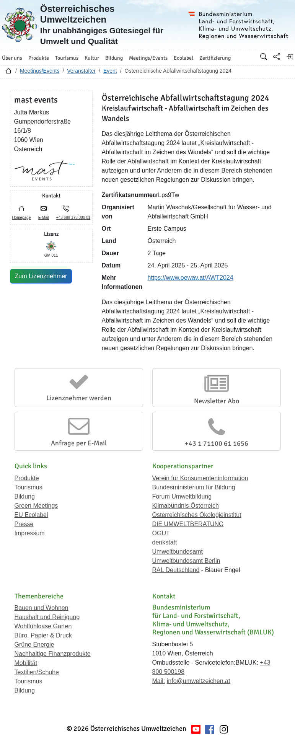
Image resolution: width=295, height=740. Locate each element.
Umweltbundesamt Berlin (186, 560)
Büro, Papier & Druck (43, 635)
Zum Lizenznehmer (41, 276)
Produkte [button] (38, 58)
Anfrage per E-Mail (79, 443)
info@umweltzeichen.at (198, 681)
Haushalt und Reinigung (47, 617)
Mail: (158, 681)
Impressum (30, 533)
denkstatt (164, 542)
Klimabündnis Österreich (185, 505)
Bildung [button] (114, 58)
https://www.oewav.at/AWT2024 (190, 277)
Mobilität (26, 663)
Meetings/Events (40, 71)
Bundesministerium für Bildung (193, 487)
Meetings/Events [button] (148, 58)
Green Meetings (36, 505)
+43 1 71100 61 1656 (216, 443)
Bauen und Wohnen (41, 608)
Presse (24, 524)
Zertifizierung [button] (215, 58)
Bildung (25, 496)
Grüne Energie (34, 644)
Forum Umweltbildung (182, 496)
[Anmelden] (289, 56)
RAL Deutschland (176, 570)
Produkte (27, 478)
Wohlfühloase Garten (43, 626)
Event (110, 71)
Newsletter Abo (216, 401)
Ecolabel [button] (183, 58)
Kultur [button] (92, 58)
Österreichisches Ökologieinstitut (196, 515)
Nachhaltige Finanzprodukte (53, 653)
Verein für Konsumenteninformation (200, 478)
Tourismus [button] (66, 58)
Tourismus (28, 487)
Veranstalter (81, 71)
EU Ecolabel (31, 515)
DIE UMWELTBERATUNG (188, 524)
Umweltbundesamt (177, 551)
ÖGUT (161, 533)
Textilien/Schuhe (37, 672)
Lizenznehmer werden (78, 398)
